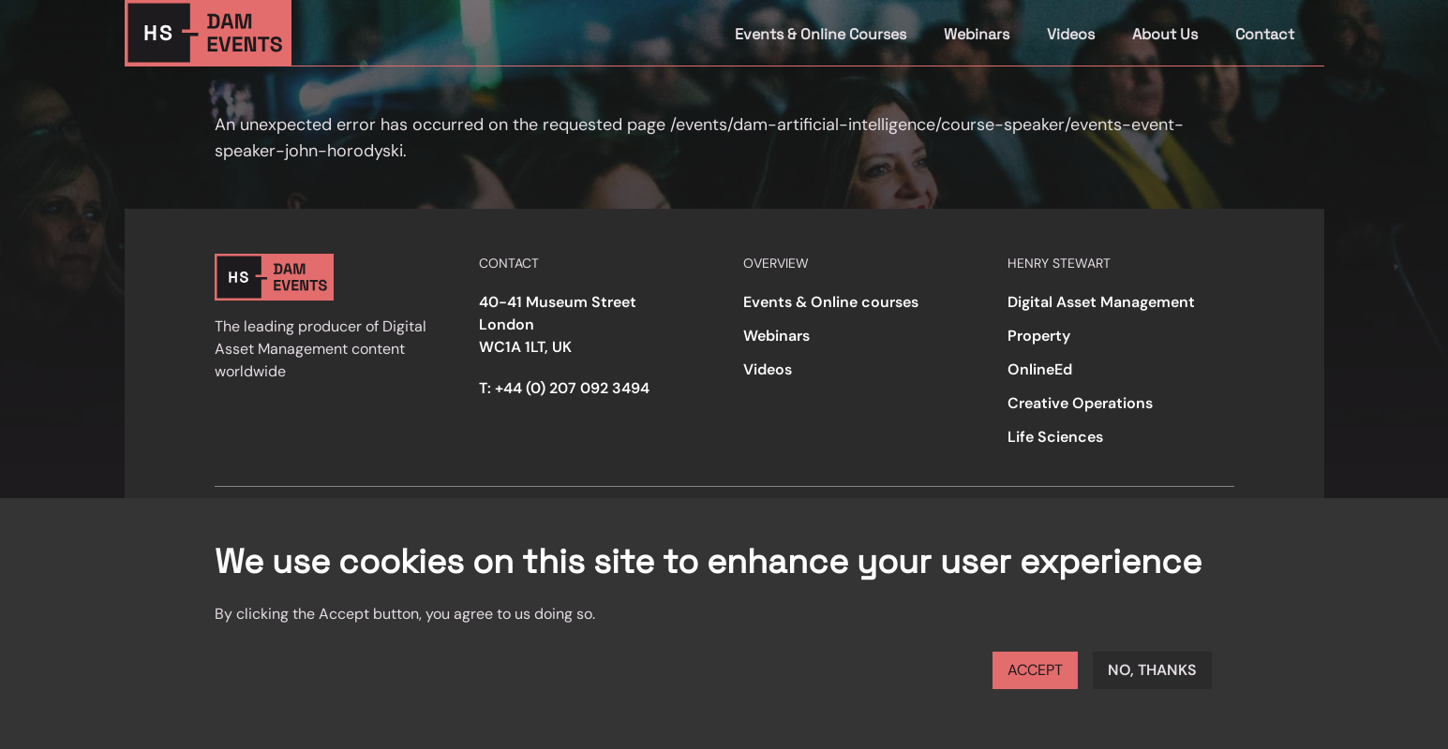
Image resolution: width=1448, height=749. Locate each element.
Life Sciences (1055, 437)
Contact (1264, 34)
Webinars (976, 34)
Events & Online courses (830, 302)
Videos (1071, 34)
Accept (1035, 670)
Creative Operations (1080, 403)
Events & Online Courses (820, 34)
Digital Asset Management (1101, 302)
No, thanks (1152, 670)
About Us (1165, 34)
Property (1039, 335)
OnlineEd (1040, 369)
